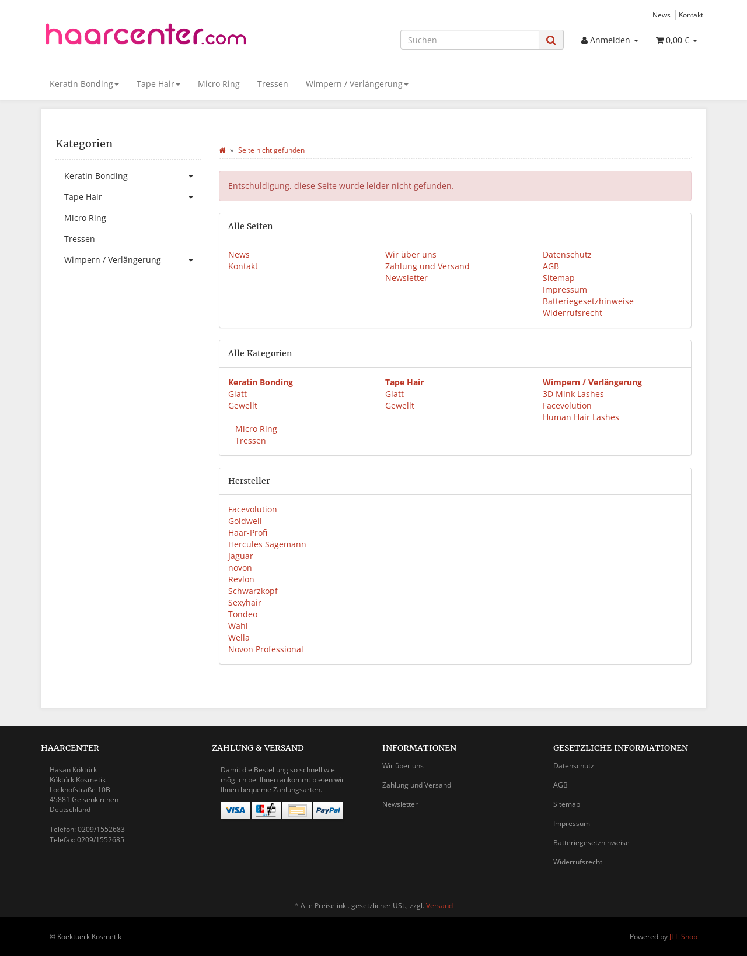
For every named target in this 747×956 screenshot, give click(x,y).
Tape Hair (158, 83)
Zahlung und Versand (427, 266)
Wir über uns (411, 254)
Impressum (565, 289)
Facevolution (567, 405)
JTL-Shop (683, 936)
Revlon (241, 579)
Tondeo (242, 614)
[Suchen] (469, 40)
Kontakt (691, 14)
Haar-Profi (247, 532)
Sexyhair (244, 602)
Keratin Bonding (84, 83)
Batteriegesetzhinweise (588, 301)
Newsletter (406, 277)
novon (240, 567)
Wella (239, 637)
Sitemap (559, 277)
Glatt (237, 393)
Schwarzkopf (253, 590)
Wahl (238, 625)
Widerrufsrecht (572, 312)
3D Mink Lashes (573, 393)
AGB (551, 266)
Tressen (272, 83)
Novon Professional (265, 649)
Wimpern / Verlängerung (357, 83)
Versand (439, 906)
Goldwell (245, 520)
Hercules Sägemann (267, 544)
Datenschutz (567, 254)
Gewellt (242, 405)
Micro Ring (219, 83)
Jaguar (240, 555)
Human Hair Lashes (581, 417)
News (661, 14)
